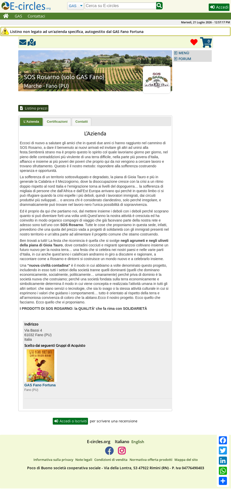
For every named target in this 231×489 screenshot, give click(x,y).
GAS (18, 16)
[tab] (31, 122)
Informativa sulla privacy (53, 460)
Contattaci (36, 16)
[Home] (6, 16)
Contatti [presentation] (81, 122)
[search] (120, 6)
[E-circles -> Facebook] (109, 453)
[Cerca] (75, 5)
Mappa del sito (186, 460)
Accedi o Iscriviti (70, 421)
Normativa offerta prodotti (151, 460)
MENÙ (184, 53)
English (137, 441)
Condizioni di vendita (111, 460)
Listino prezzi (33, 108)
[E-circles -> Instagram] (121, 453)
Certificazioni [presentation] (57, 122)
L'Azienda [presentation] (31, 122)
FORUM (185, 59)
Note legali (83, 460)
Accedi (218, 7)
